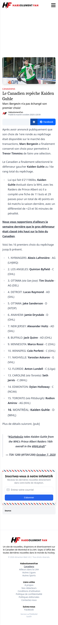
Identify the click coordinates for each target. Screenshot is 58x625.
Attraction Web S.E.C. (23, 557)
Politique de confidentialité (29, 594)
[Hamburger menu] (53, 5)
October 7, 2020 (46, 454)
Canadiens (29, 566)
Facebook (29, 609)
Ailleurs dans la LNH (29, 569)
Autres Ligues (29, 572)
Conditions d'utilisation (29, 591)
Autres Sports (29, 575)
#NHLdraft (38, 446)
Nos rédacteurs (29, 588)
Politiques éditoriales (29, 597)
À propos (29, 585)
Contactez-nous (29, 600)
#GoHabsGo (16, 436)
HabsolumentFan (15, 112)
